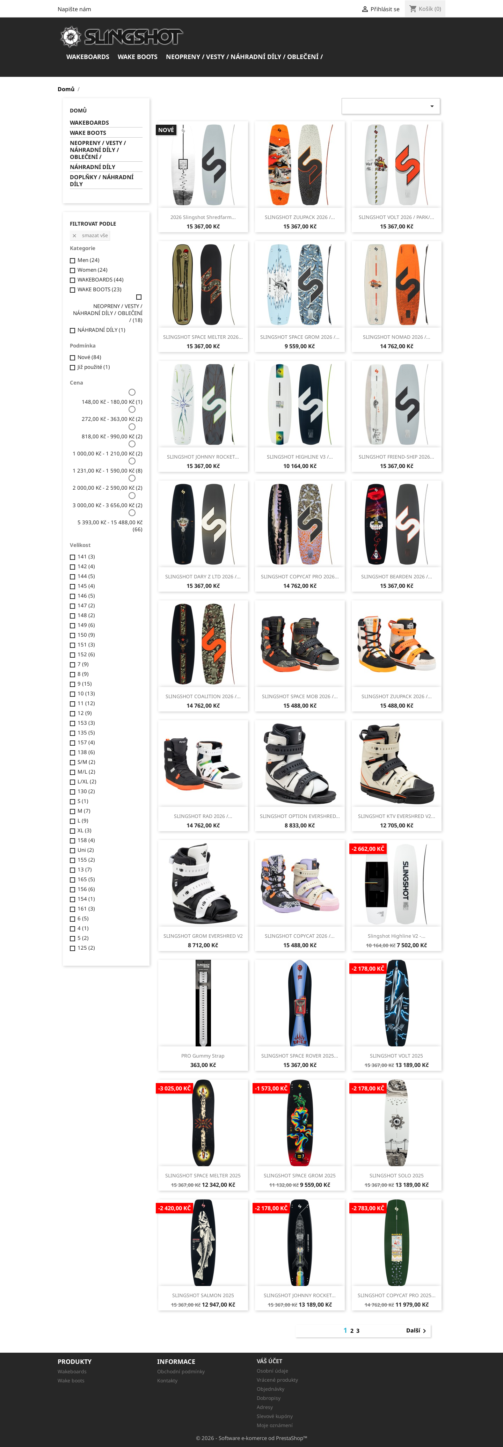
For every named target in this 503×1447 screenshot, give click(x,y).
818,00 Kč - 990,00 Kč (112, 436)
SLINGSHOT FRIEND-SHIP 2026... (396, 456)
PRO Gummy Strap (203, 1055)
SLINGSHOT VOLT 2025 (396, 1055)
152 (86, 654)
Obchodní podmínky (181, 1371)
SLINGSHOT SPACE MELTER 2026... (203, 337)
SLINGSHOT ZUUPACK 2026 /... (300, 217)
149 (86, 624)
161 (86, 908)
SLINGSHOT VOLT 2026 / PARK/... (396, 217)
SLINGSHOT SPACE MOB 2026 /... (300, 696)
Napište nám (74, 9)
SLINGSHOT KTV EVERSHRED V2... (396, 816)
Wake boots (71, 1380)
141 (86, 556)
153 (86, 722)
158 (86, 839)
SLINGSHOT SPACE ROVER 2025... (299, 1055)
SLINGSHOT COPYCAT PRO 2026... (300, 576)
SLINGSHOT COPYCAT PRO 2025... (397, 1295)
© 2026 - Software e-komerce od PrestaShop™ (251, 1437)
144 (86, 575)
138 (86, 751)
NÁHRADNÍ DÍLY (92, 167)
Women (93, 269)
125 (86, 947)
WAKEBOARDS (87, 56)
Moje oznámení (275, 1425)
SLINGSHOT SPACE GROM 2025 (300, 1175)
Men (89, 259)
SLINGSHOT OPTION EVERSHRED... (300, 816)
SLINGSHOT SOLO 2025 (397, 1175)
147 (86, 605)
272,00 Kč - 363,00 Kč (112, 418)
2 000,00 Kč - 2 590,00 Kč (108, 487)
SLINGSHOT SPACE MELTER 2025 (203, 1175)
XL (85, 830)
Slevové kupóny (275, 1416)
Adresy (265, 1407)
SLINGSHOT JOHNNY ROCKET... (203, 456)
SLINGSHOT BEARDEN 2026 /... (396, 576)
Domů (78, 110)
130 (86, 791)
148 (86, 615)
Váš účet (269, 1361)
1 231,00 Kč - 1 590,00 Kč (108, 470)
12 (85, 712)
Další (417, 1331)
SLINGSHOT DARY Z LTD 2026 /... (203, 576)
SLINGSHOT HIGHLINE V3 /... (300, 456)
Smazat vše (90, 235)
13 (85, 869)
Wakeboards (72, 1371)
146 (86, 595)
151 (86, 644)
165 (86, 879)
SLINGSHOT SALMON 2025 (203, 1295)
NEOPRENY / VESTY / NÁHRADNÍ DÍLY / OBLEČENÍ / (244, 56)
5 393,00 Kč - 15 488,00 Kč (110, 526)
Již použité (94, 366)
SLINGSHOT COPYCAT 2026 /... (300, 936)
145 (86, 585)
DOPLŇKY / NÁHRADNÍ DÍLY (101, 181)
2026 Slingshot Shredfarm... (203, 217)
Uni (86, 849)
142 (86, 566)
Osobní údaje (272, 1370)
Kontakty (167, 1380)
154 (86, 898)
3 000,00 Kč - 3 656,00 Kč (108, 505)
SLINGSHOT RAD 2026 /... (203, 816)
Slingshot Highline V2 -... (396, 936)
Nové (89, 356)
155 (86, 859)
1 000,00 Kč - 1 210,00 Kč (108, 453)
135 (86, 732)
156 (86, 888)
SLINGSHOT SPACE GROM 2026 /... (300, 337)
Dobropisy (268, 1398)
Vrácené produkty (277, 1379)
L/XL (87, 781)
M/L (86, 771)
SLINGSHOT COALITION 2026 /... (203, 696)
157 (86, 742)
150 (86, 634)
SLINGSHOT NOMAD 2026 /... (396, 337)
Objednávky (270, 1389)
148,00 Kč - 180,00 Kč (112, 401)
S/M (86, 761)
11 (86, 703)
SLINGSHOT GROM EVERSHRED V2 (203, 936)
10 (86, 693)
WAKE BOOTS (138, 56)
